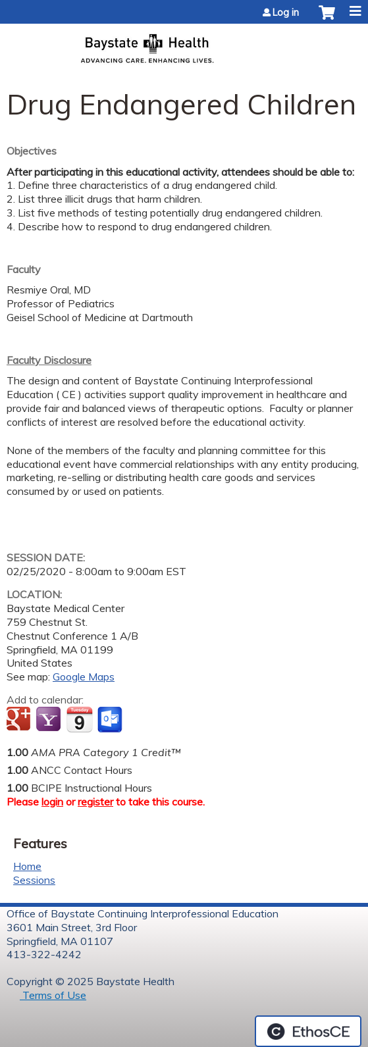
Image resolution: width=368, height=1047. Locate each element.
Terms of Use (53, 995)
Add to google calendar (20, 720)
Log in (286, 12)
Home (27, 866)
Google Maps (84, 676)
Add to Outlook (110, 720)
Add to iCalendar (79, 719)
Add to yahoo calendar (49, 720)
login (52, 801)
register (95, 801)
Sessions (34, 879)
